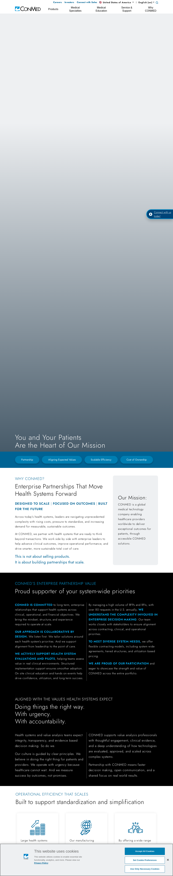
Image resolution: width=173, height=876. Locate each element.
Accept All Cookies (144, 851)
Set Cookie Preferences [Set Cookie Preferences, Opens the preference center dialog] (145, 860)
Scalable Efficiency (101, 459)
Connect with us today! (160, 214)
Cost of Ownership (137, 459)
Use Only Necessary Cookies (144, 869)
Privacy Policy (41, 863)
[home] (28, 8)
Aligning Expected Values (62, 459)
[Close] (167, 860)
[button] (116, 2)
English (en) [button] (143, 2)
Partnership (27, 459)
